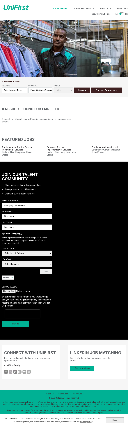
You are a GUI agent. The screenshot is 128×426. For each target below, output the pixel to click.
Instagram (20, 372)
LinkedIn (15, 372)
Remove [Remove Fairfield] (12, 277)
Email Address (10, 200)
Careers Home (60, 8)
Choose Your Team (82, 8)
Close (114, 420)
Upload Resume (9, 287)
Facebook (6, 372)
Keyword (6, 86)
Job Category (10, 248)
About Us (103, 8)
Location (32, 86)
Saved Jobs (122, 8)
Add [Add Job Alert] (46, 271)
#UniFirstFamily (12, 365)
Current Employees (106, 90)
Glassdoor (24, 372)
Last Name (8, 222)
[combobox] (40, 90)
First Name (8, 211)
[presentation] (22, 314)
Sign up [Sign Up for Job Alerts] (15, 323)
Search (82, 90)
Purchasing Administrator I (105, 147)
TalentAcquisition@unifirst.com (37, 412)
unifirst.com (63, 394)
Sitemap (50, 394)
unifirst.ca (77, 394)
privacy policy (30, 299)
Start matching (82, 368)
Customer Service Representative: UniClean (59, 148)
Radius (57, 86)
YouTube (29, 372)
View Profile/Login (101, 14)
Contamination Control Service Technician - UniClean (17, 148)
